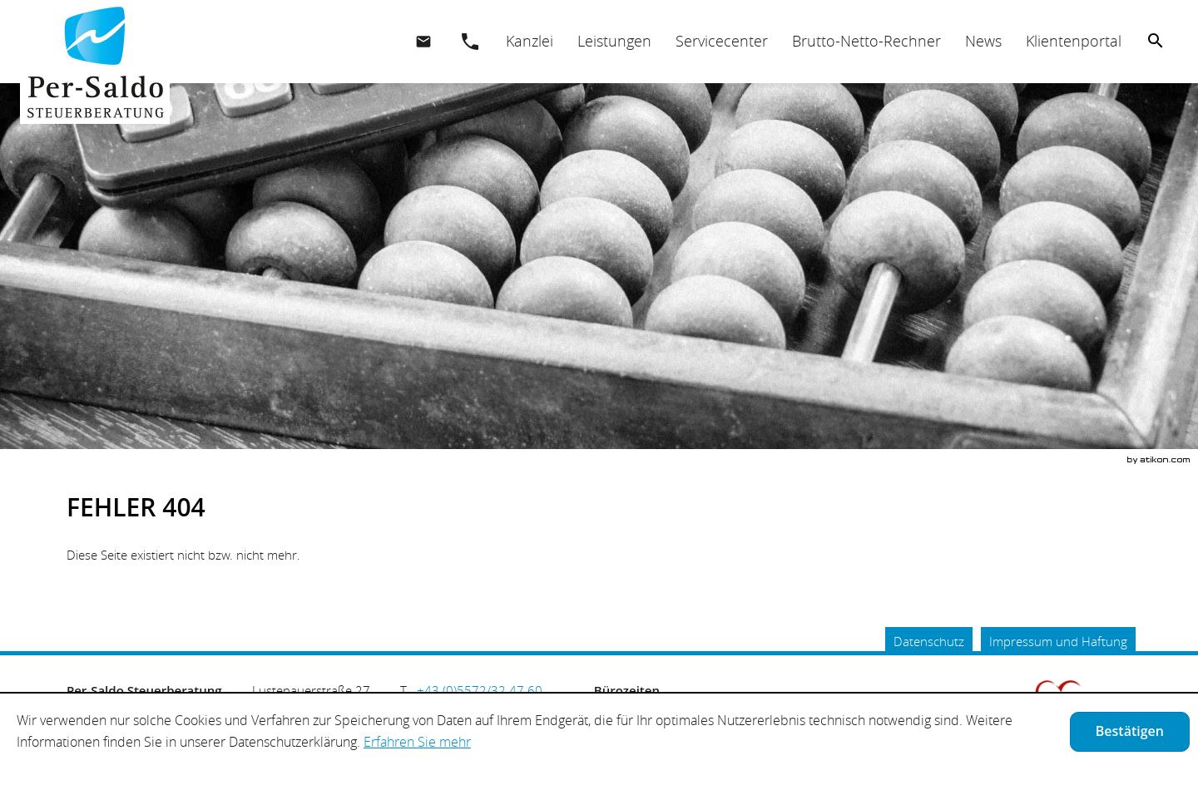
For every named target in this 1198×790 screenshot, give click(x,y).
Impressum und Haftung (1058, 641)
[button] (470, 41)
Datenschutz (929, 641)
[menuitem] (529, 41)
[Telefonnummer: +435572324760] (479, 690)
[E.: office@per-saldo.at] (423, 41)
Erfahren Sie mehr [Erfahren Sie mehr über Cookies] (417, 742)
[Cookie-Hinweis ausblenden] (1130, 732)
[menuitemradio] (614, 41)
